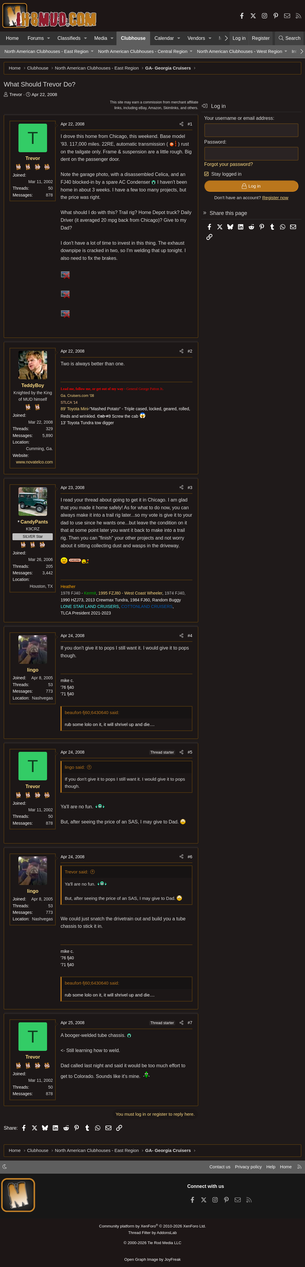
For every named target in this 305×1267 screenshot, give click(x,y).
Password (213, 142)
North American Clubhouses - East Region (46, 51)
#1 (189, 124)
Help (270, 1167)
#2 (189, 352)
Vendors (196, 38)
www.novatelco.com (35, 462)
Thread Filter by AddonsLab (152, 1233)
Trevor (16, 95)
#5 (189, 760)
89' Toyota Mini (75, 409)
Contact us (218, 1167)
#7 (189, 1031)
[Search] (289, 38)
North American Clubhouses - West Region (239, 51)
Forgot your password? (227, 164)
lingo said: (76, 775)
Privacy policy (247, 1167)
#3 (189, 488)
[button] (48, 38)
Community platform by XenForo (152, 1226)
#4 (189, 644)
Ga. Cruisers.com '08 (78, 396)
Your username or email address (237, 119)
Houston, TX (42, 586)
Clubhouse (133, 38)
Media (100, 38)
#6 (189, 865)
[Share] (180, 125)
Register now (275, 198)
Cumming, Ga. (40, 449)
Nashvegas (43, 706)
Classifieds (68, 38)
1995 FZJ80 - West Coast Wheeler (131, 601)
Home (12, 38)
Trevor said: (77, 880)
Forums (36, 38)
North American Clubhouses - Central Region (142, 51)
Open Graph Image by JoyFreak (152, 1259)
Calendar (164, 38)
